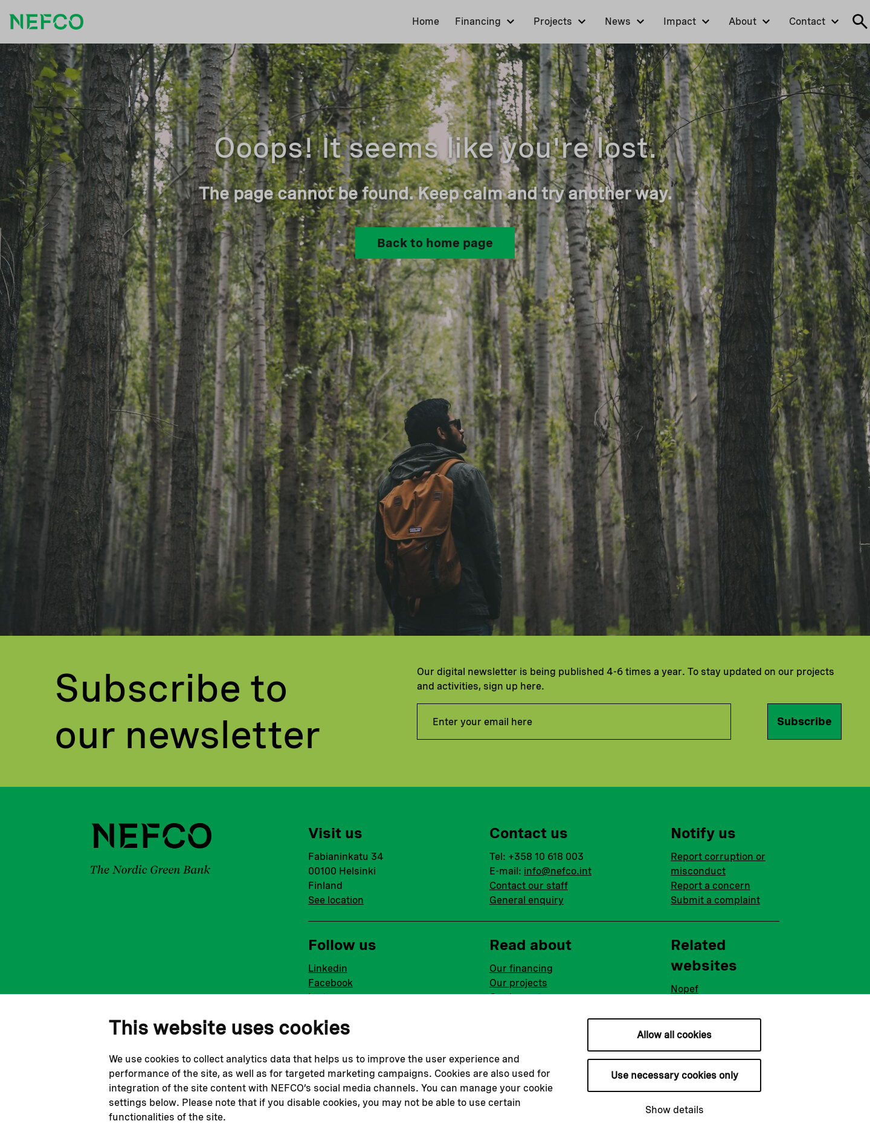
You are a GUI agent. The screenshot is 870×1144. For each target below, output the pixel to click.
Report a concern (710, 885)
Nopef (684, 989)
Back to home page (435, 243)
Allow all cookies (674, 1035)
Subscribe (804, 721)
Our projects (518, 983)
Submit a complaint (715, 900)
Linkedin (327, 968)
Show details (674, 1110)
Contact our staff (528, 885)
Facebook (330, 983)
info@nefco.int (557, 871)
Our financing (521, 968)
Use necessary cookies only (674, 1075)
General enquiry (526, 900)
